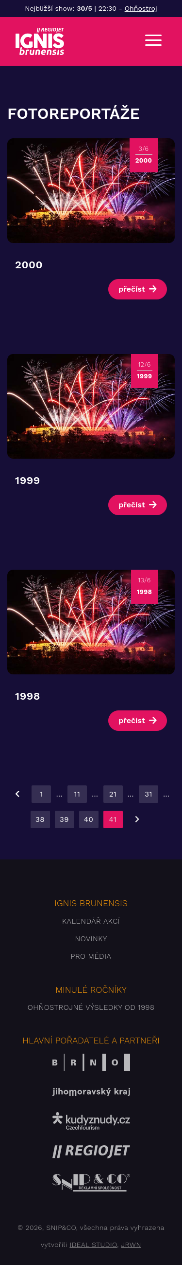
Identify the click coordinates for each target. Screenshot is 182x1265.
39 (64, 819)
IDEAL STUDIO (93, 1244)
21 (113, 794)
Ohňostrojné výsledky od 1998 (91, 1007)
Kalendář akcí (91, 921)
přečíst (131, 289)
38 (40, 819)
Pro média (91, 956)
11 (77, 794)
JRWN (131, 1244)
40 (89, 819)
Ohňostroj (141, 8)
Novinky (91, 938)
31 (148, 794)
